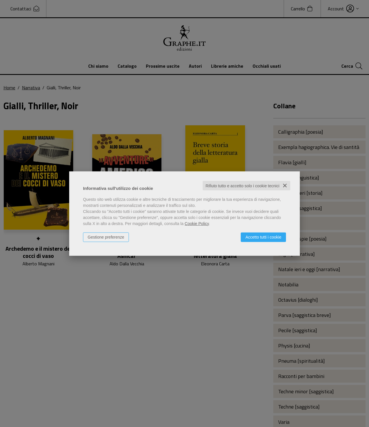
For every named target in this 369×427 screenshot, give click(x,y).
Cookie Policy (197, 223)
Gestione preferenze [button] (106, 237)
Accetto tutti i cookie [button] (263, 237)
